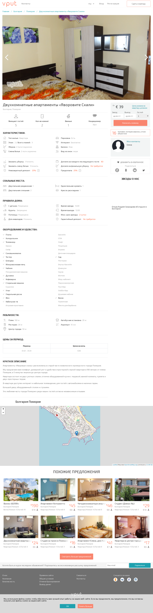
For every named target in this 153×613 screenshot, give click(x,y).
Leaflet (115, 464)
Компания (6, 579)
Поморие (30, 11)
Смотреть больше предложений (76, 556)
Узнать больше (85, 606)
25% (34, 170)
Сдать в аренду (139, 4)
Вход (101, 3)
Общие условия (46, 579)
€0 (102, 161)
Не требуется (96, 166)
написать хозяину (130, 123)
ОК (67, 606)
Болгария (17, 11)
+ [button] (3, 409)
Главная (5, 11)
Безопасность (8, 581)
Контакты (25, 4)
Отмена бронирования (49, 581)
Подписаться (140, 565)
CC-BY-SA (149, 464)
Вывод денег (45, 584)
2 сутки (82, 215)
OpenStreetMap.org (130, 464)
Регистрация (113, 3)
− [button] (3, 413)
